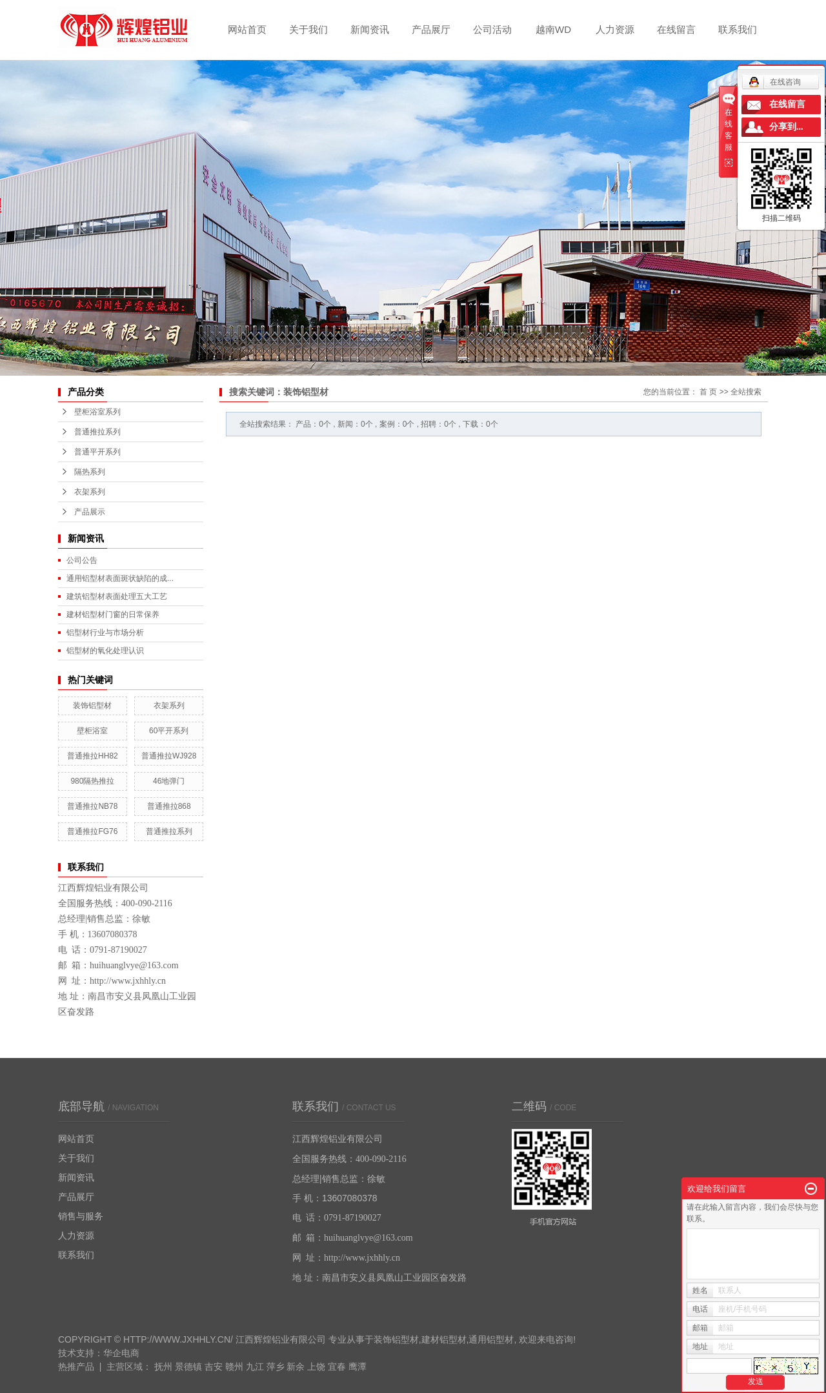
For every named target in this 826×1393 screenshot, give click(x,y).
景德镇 (188, 1366)
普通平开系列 (97, 451)
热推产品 (76, 1366)
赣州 (234, 1366)
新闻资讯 (369, 29)
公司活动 (492, 29)
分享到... (786, 127)
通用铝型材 (491, 1339)
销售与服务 (80, 1216)
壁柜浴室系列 (97, 411)
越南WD (553, 29)
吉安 (214, 1366)
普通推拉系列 (97, 431)
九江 (255, 1366)
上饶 (316, 1366)
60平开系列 (168, 730)
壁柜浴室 (92, 730)
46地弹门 (169, 781)
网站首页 (247, 29)
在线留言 (676, 29)
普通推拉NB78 (92, 806)
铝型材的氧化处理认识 (105, 650)
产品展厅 (431, 29)
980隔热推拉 (92, 781)
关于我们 (308, 29)
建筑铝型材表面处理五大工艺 (116, 596)
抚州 (163, 1366)
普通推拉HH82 (92, 755)
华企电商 (121, 1353)
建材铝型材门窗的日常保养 (112, 614)
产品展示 (89, 511)
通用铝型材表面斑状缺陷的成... (120, 578)
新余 (296, 1366)
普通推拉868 (169, 806)
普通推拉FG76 (92, 831)
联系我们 (737, 29)
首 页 (708, 391)
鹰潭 (357, 1366)
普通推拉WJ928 (168, 755)
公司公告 (81, 560)
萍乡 (276, 1366)
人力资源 (615, 29)
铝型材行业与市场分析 (105, 632)
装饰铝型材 (92, 705)
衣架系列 (89, 491)
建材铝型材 (444, 1339)
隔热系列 (89, 471)
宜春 (337, 1366)
